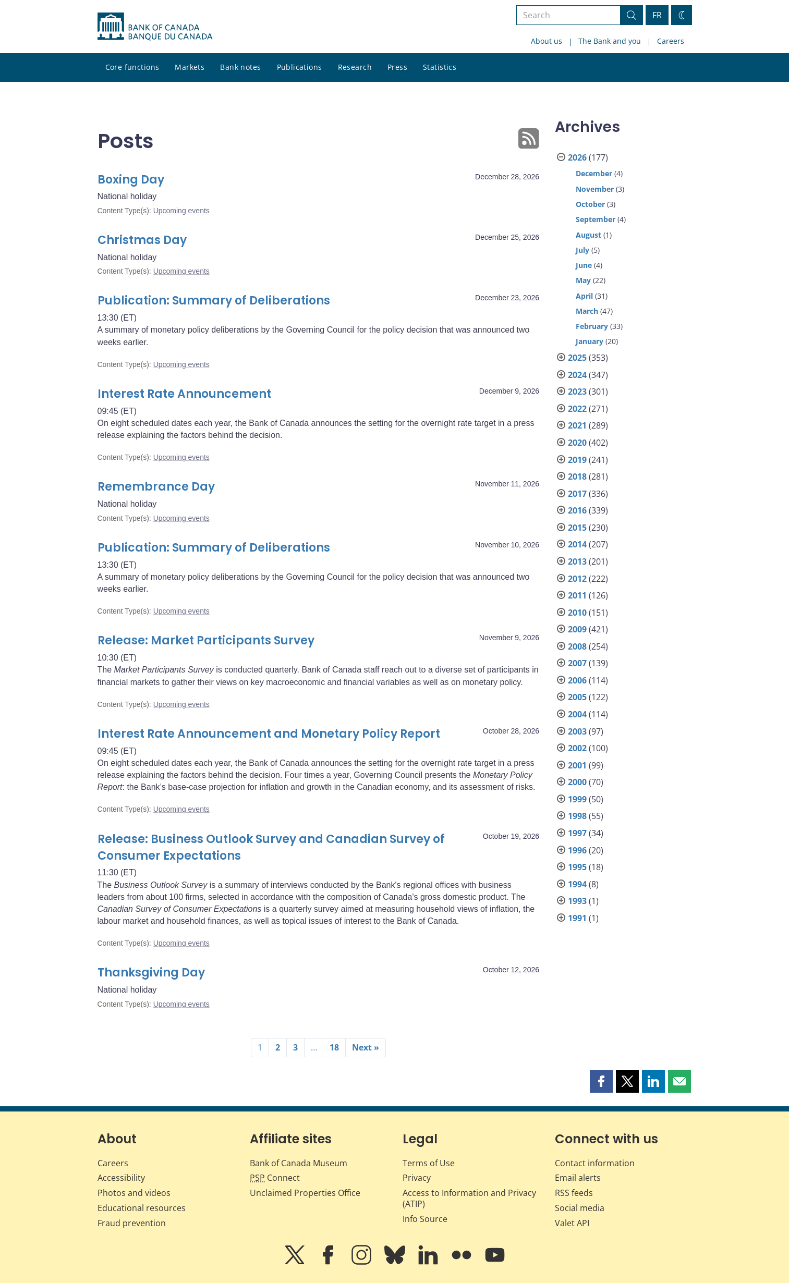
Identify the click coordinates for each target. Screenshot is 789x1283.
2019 (577, 460)
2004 (577, 714)
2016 (577, 510)
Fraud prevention (132, 1223)
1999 (577, 799)
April (584, 296)
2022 (577, 408)
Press (397, 67)
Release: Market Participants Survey (206, 640)
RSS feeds (574, 1193)
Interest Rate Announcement (184, 394)
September (595, 219)
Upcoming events (181, 210)
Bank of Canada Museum (298, 1163)
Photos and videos (134, 1193)
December (594, 173)
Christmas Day (142, 240)
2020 (577, 442)
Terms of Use (429, 1163)
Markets (189, 67)
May (583, 280)
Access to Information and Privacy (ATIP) (469, 1198)
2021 (577, 425)
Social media (579, 1208)
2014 (577, 544)
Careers (670, 41)
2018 (577, 476)
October (590, 204)
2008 (577, 646)
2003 (577, 731)
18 (334, 1047)
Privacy (417, 1177)
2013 (577, 561)
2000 (577, 782)
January (589, 341)
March (587, 311)
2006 (577, 680)
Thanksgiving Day (151, 972)
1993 (577, 901)
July (582, 250)
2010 (577, 612)
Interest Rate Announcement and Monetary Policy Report (269, 734)
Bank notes (240, 67)
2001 (577, 765)
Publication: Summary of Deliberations (214, 300)
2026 (577, 157)
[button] (601, 1081)
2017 (577, 493)
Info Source (425, 1219)
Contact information (595, 1163)
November (595, 189)
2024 (577, 375)
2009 (577, 629)
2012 (577, 578)
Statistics (439, 67)
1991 (577, 918)
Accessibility (121, 1177)
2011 (577, 595)
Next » (365, 1047)
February (592, 326)
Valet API (572, 1223)
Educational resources (142, 1208)
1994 (577, 884)
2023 (577, 391)
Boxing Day (131, 180)
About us (546, 41)
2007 (577, 663)
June (584, 265)
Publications (299, 67)
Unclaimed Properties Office (305, 1193)
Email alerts (578, 1177)
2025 (577, 357)
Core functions (132, 67)
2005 (577, 697)
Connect (275, 1177)
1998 (577, 816)
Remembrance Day (156, 487)
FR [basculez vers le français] (657, 15)
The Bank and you (609, 41)
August (588, 235)
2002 (577, 748)
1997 (577, 833)
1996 (577, 850)
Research (355, 67)
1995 (577, 867)
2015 (577, 527)
